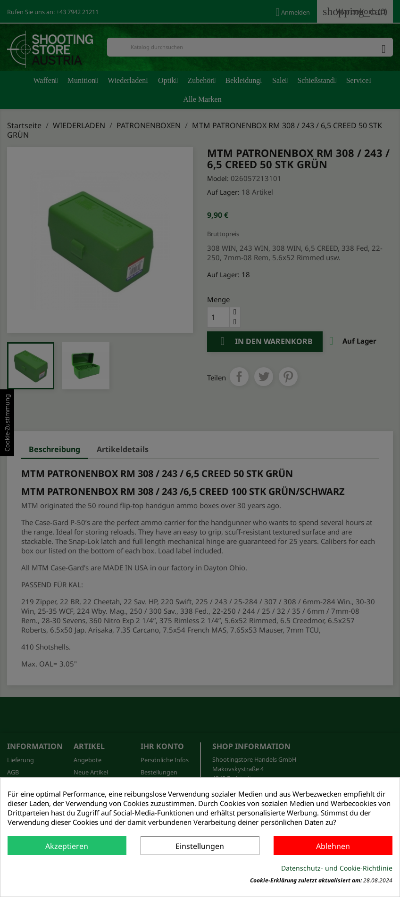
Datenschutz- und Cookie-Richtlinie (336, 868)
